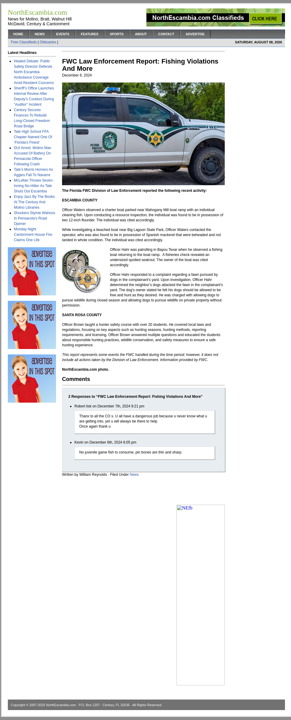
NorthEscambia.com (61, 705)
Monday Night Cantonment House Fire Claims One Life (33, 234)
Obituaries (48, 42)
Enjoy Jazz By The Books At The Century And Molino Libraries (34, 202)
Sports (117, 34)
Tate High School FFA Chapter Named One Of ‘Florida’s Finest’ (33, 137)
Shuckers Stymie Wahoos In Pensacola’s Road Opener (34, 218)
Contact (166, 34)
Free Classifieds (24, 42)
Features (89, 34)
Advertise (195, 34)
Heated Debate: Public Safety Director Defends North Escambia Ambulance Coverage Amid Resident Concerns (34, 72)
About (141, 34)
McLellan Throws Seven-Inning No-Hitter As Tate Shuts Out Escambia (34, 185)
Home (18, 34)
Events (62, 34)
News (40, 34)
